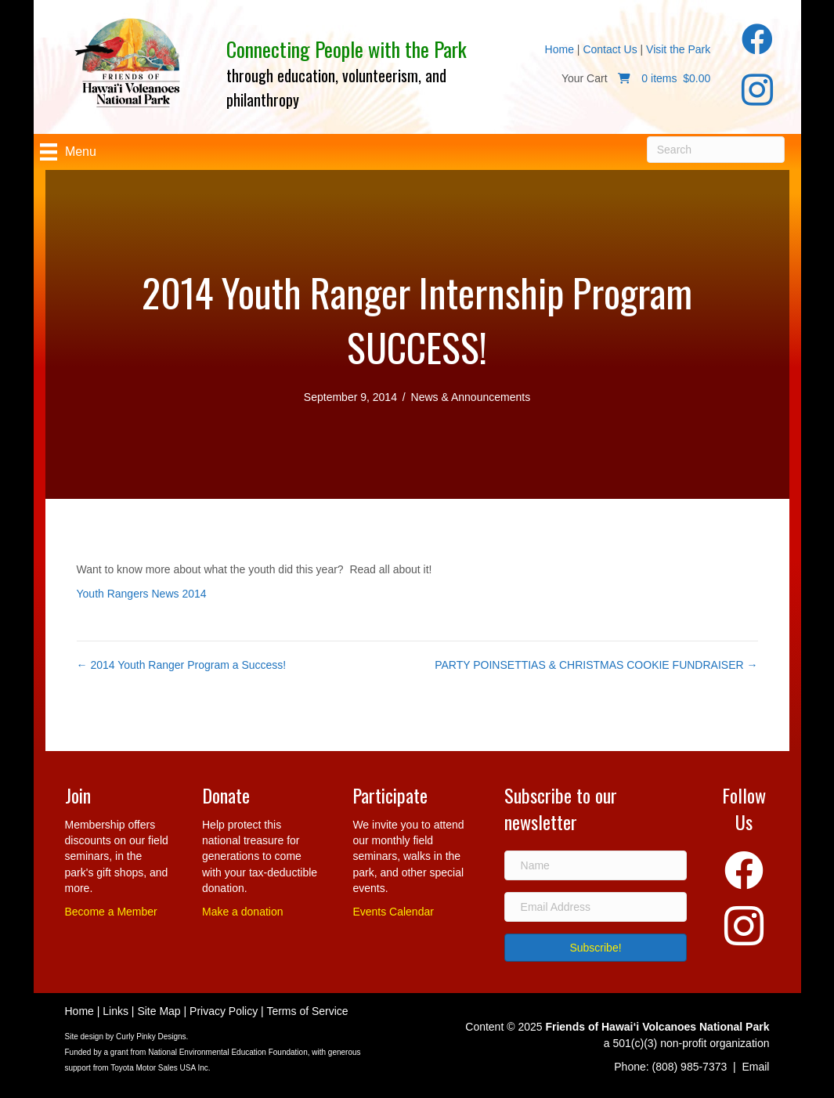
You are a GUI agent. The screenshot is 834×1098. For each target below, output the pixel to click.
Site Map (158, 1011)
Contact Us (610, 49)
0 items (660, 78)
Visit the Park (678, 49)
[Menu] (68, 152)
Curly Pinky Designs (151, 1036)
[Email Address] (596, 907)
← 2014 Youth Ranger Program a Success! (182, 665)
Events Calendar (393, 911)
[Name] (596, 865)
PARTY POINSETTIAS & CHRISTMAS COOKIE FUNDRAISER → (596, 665)
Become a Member (111, 911)
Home (559, 49)
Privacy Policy (224, 1011)
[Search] (716, 149)
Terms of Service (307, 1011)
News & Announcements (471, 397)
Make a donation (242, 911)
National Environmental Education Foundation (227, 1052)
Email (755, 1066)
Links (115, 1011)
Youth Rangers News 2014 (142, 593)
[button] (596, 948)
